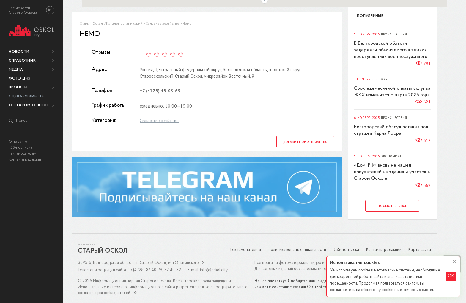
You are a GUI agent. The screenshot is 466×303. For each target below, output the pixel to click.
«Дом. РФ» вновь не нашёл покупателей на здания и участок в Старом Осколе (392, 172)
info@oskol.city (214, 270)
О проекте (18, 142)
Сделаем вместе (26, 96)
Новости (19, 52)
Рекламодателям (22, 154)
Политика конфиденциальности (297, 250)
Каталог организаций (124, 23)
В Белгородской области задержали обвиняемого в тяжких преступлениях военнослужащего (390, 50)
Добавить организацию (305, 142)
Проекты (18, 87)
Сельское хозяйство (162, 23)
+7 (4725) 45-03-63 (160, 91)
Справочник (22, 61)
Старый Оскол (91, 23)
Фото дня (20, 78)
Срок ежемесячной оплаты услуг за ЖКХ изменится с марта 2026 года (392, 91)
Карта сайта (419, 250)
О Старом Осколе (28, 105)
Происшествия (394, 34)
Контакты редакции (25, 159)
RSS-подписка (20, 148)
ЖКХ (384, 79)
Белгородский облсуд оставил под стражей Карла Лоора (391, 130)
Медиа (16, 70)
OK (451, 276)
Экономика (391, 156)
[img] (31, 30)
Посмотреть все (392, 206)
